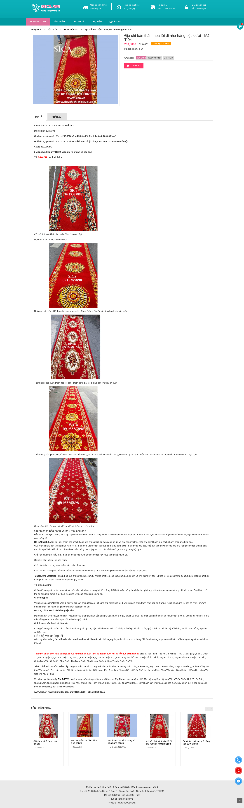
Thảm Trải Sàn (71, 29)
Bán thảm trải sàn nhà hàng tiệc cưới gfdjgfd (196, 742)
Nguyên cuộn (154, 57)
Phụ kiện (97, 21)
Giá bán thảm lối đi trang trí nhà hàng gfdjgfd (121, 741)
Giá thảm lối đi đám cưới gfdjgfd (45, 742)
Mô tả (38, 117)
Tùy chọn (141, 57)
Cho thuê (78, 21)
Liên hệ (115, 21)
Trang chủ (38, 21)
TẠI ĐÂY (62, 679)
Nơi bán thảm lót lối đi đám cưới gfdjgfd (84, 741)
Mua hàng (136, 65)
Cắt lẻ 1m (168, 57)
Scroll (239, 800)
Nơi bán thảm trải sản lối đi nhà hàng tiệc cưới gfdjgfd (158, 742)
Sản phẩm (59, 21)
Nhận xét (57, 117)
